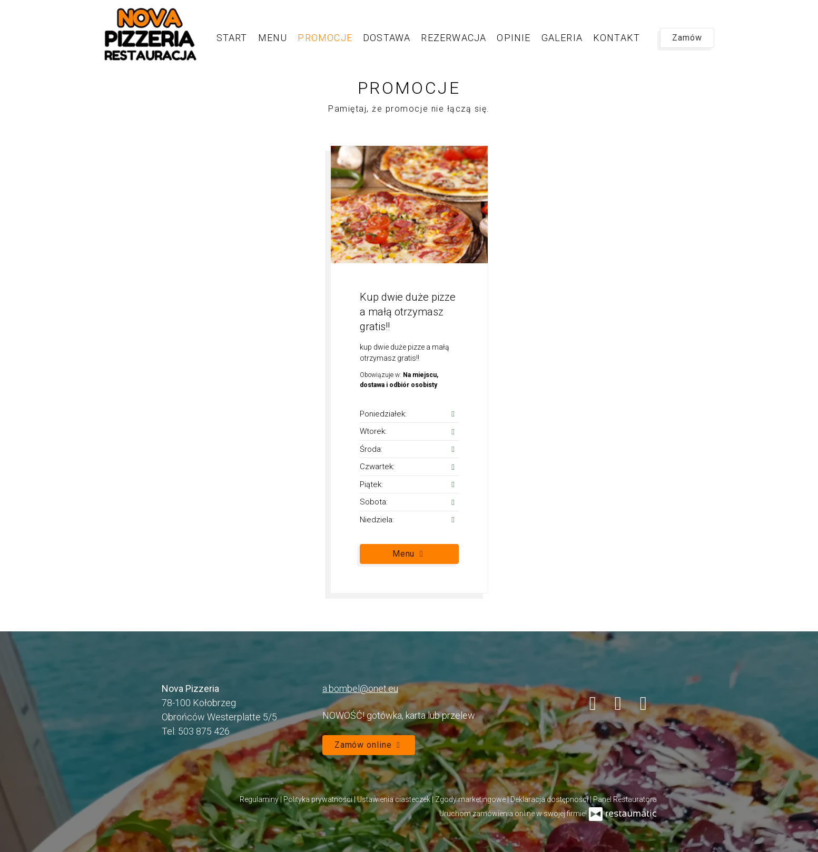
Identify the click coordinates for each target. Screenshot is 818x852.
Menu (273, 37)
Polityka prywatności (318, 799)
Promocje (325, 37)
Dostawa (386, 37)
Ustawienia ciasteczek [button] (394, 799)
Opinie (513, 37)
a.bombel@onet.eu (360, 688)
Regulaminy (260, 799)
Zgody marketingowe (471, 799)
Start (232, 37)
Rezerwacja (453, 37)
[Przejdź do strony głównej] (150, 34)
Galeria (562, 37)
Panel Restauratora (625, 799)
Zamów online (368, 745)
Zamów (687, 38)
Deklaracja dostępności (550, 799)
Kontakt (616, 37)
